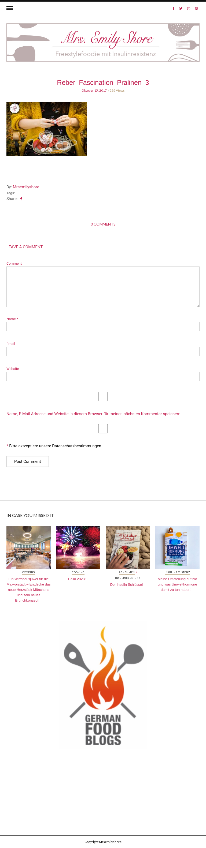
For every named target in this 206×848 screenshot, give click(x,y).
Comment (14, 263)
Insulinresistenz (128, 578)
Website (12, 368)
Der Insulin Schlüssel (126, 585)
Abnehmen (127, 572)
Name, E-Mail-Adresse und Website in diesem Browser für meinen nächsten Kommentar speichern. (93, 414)
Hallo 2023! (77, 579)
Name (12, 319)
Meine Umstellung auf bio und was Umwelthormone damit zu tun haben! (177, 584)
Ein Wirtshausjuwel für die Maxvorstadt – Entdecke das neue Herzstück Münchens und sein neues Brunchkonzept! (28, 589)
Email (10, 344)
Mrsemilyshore (26, 187)
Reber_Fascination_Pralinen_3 (103, 82)
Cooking (28, 572)
